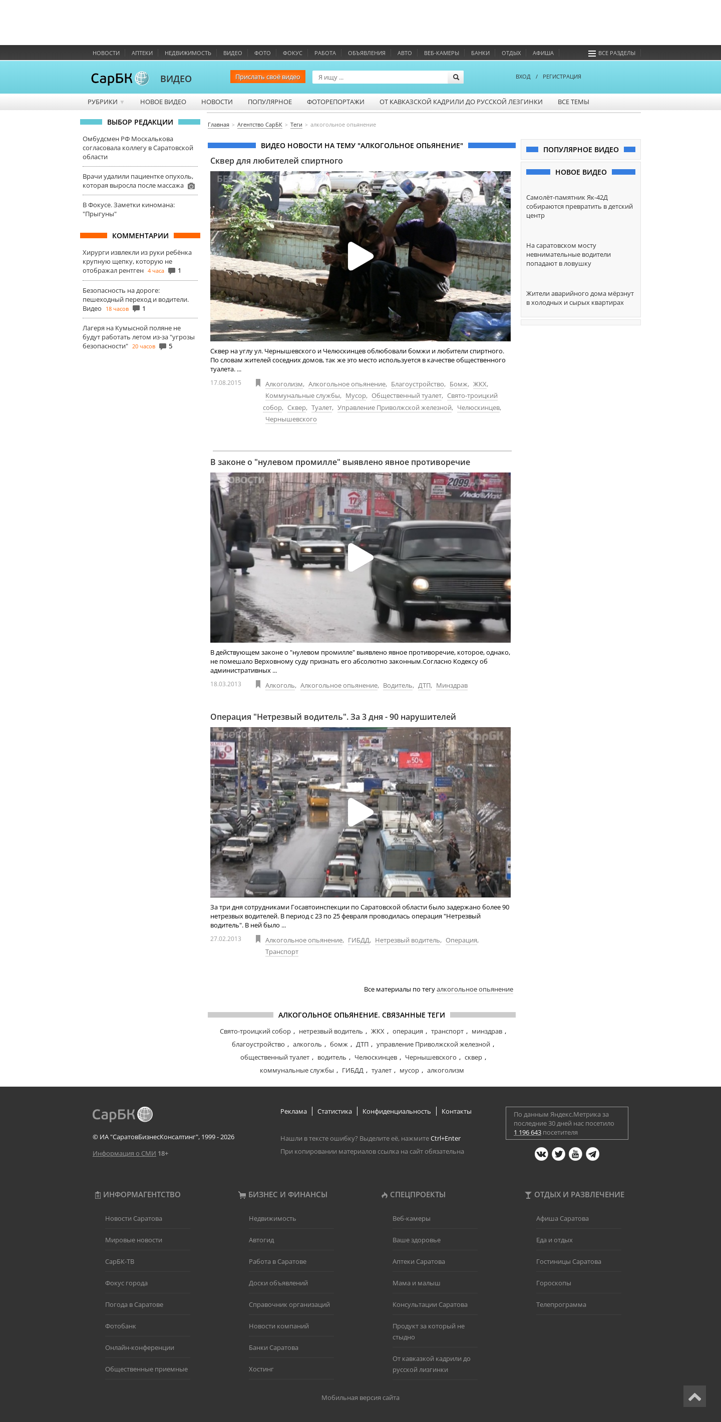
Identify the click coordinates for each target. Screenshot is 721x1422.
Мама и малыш (417, 1282)
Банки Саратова (273, 1347)
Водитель (398, 685)
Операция (461, 939)
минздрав (487, 1031)
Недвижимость (188, 53)
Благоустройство (417, 383)
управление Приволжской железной (433, 1044)
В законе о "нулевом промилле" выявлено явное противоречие (340, 461)
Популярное (270, 101)
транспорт (447, 1031)
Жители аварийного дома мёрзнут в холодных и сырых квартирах (580, 298)
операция (408, 1031)
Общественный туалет (407, 395)
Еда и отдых (554, 1239)
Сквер (296, 407)
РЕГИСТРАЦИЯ (562, 76)
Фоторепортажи (336, 101)
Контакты (457, 1111)
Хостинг (261, 1368)
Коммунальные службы (302, 395)
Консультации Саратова (430, 1304)
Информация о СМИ (124, 1153)
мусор (409, 1070)
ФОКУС (292, 53)
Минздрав (452, 685)
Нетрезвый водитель (407, 939)
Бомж (459, 383)
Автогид (261, 1239)
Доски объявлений (278, 1282)
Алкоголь (280, 685)
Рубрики (106, 101)
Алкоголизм (284, 383)
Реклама (293, 1111)
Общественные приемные (146, 1368)
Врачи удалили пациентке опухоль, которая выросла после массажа (138, 181)
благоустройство (258, 1044)
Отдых (511, 53)
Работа (325, 53)
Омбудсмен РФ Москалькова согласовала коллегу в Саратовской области (138, 147)
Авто (405, 53)
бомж (339, 1044)
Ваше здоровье (417, 1239)
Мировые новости (133, 1239)
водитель (331, 1057)
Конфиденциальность (397, 1111)
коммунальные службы (297, 1070)
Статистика (334, 1111)
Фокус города (126, 1282)
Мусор (355, 395)
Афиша (543, 53)
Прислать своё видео (267, 76)
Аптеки (142, 53)
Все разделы (611, 53)
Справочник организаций (289, 1304)
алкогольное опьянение (475, 989)
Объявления (367, 53)
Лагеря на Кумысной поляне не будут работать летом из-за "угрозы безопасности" (139, 336)
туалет (382, 1070)
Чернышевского (291, 418)
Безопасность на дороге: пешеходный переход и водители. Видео (136, 299)
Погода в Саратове (134, 1304)
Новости (106, 53)
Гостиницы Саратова (568, 1261)
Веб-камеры (441, 53)
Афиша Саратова (562, 1218)
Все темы (573, 101)
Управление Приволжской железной (394, 407)
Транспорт (281, 951)
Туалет (321, 407)
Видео (232, 53)
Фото (262, 53)
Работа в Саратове (277, 1261)
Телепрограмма (561, 1304)
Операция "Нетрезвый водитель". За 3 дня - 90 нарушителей (333, 716)
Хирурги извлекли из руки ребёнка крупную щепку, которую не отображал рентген (137, 261)
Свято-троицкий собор (255, 1031)
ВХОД (523, 76)
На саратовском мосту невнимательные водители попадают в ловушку (568, 254)
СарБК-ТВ (119, 1261)
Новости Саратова (133, 1218)
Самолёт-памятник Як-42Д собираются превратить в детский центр (579, 206)
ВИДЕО (176, 79)
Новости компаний (279, 1325)
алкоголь (307, 1044)
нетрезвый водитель (331, 1031)
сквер (473, 1057)
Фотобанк (120, 1325)
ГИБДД (359, 939)
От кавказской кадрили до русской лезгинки (461, 101)
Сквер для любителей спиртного (276, 160)
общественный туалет (274, 1057)
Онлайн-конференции (139, 1347)
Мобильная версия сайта (360, 1397)
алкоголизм (445, 1070)
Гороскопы (553, 1282)
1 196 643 (527, 1132)
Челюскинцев (478, 407)
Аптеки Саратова (419, 1261)
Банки (480, 53)
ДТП (424, 685)
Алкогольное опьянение (347, 383)
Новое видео (163, 101)
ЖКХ (480, 383)
